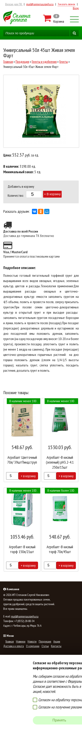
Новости (32, 641)
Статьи (45, 646)
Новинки (20, 641)
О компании (32, 646)
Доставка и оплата (13, 646)
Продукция (22, 62)
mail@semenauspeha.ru (40, 4)
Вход (76, 8)
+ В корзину (52, 194)
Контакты (56, 646)
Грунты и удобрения (44, 62)
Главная (8, 62)
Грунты (63, 62)
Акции (56, 641)
